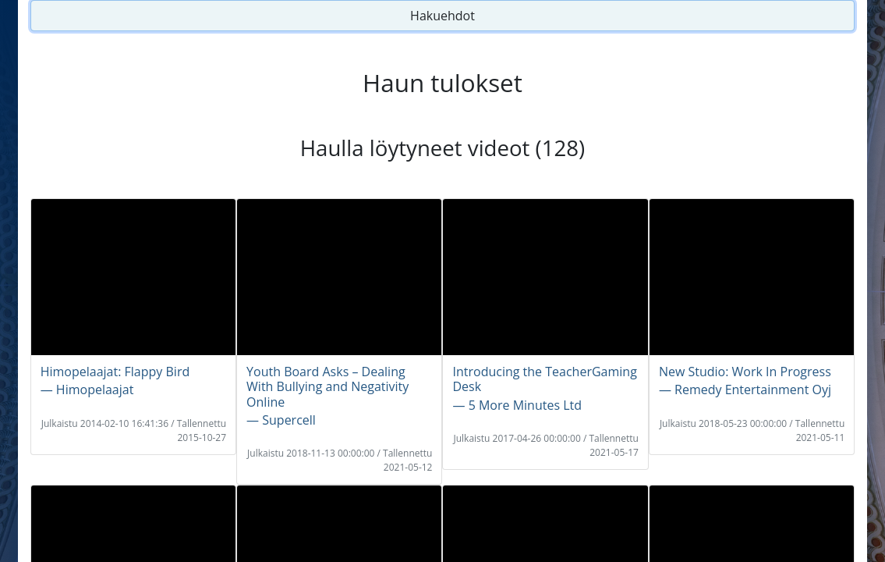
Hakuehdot (442, 15)
